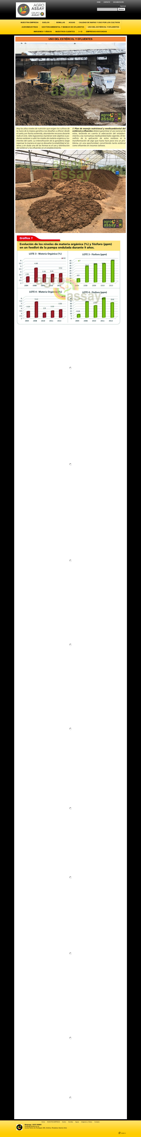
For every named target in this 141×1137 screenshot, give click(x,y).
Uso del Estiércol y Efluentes (103, 27)
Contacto (107, 2)
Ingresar (123, 6)
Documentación (118, 2)
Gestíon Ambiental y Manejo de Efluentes (63, 27)
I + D (80, 31)
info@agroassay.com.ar (32, 1126)
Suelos (45, 22)
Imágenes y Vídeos (43, 31)
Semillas (60, 22)
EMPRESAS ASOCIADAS (96, 31)
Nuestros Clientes (65, 31)
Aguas (72, 22)
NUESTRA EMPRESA (29, 22)
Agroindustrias (30, 27)
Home (98, 2)
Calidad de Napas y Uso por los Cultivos (99, 22)
